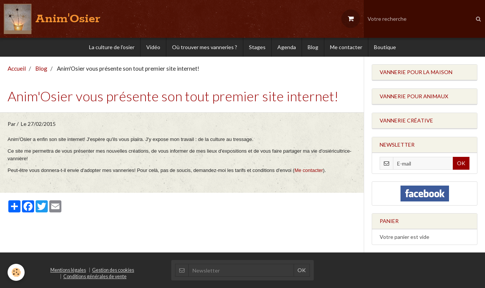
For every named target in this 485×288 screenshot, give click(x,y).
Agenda (286, 47)
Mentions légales (68, 270)
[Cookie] (16, 272)
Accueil (17, 68)
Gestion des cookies (113, 270)
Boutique (385, 47)
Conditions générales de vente (95, 276)
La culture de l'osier (112, 47)
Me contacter (346, 47)
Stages (257, 47)
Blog (313, 47)
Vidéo (153, 47)
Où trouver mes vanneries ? (204, 47)
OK (461, 163)
